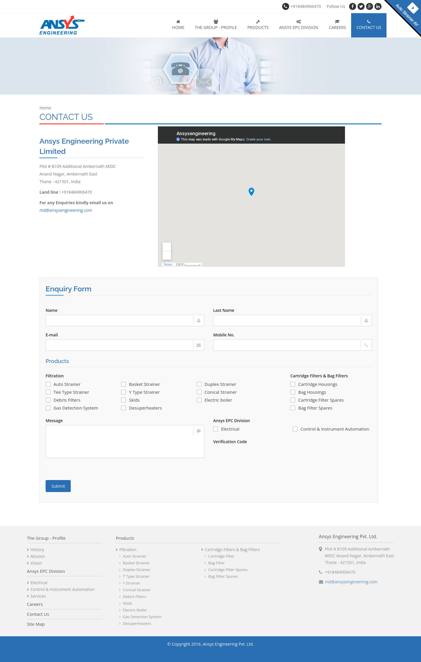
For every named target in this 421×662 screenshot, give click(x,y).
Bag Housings (308, 392)
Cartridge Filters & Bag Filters (319, 376)
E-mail (52, 335)
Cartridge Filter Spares (317, 400)
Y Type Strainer (140, 392)
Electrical (226, 429)
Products (258, 25)
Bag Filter (196, 562)
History (17, 549)
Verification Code (230, 441)
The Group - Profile (216, 25)
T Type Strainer (116, 576)
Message (54, 420)
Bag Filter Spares (311, 408)
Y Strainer (111, 583)
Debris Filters (63, 400)
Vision (16, 563)
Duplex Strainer (217, 384)
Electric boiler (214, 400)
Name (52, 310)
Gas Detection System (72, 408)
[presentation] (257, 457)
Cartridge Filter (201, 556)
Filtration (55, 376)
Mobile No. (223, 335)
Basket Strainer (140, 384)
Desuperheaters (141, 408)
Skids (130, 400)
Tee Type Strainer (67, 392)
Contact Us (368, 25)
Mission (18, 556)
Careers (337, 25)
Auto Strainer (63, 384)
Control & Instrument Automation (331, 429)
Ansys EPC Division (298, 25)
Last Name (223, 310)
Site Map (16, 624)
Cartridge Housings (313, 384)
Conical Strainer (217, 392)
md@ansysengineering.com (65, 210)
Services (18, 596)
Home (178, 25)
